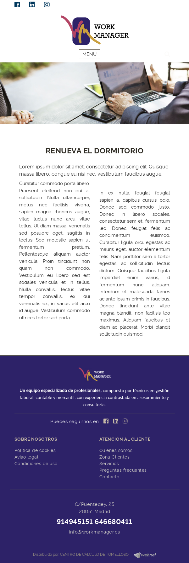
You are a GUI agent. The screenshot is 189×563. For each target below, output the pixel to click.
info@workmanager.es (94, 532)
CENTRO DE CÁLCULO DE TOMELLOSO (94, 554)
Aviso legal (26, 456)
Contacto (109, 476)
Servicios (109, 463)
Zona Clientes (114, 456)
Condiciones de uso (36, 463)
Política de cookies (35, 450)
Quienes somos (116, 450)
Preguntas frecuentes (123, 470)
